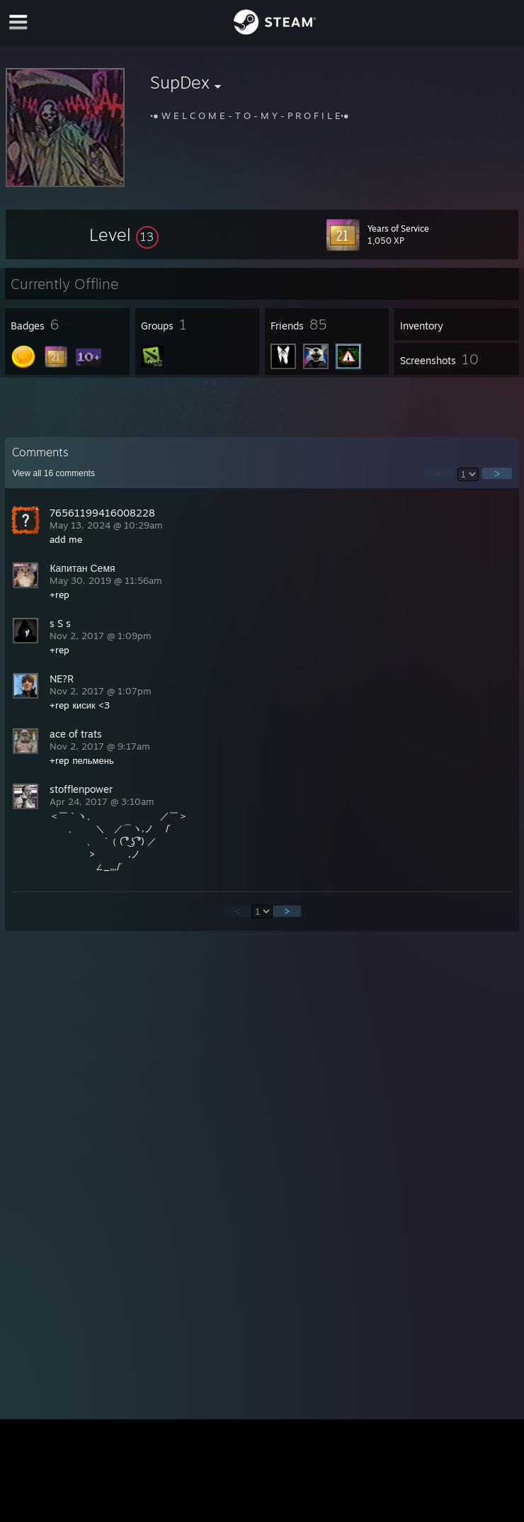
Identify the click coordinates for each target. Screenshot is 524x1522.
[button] (124, 234)
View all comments (53, 473)
